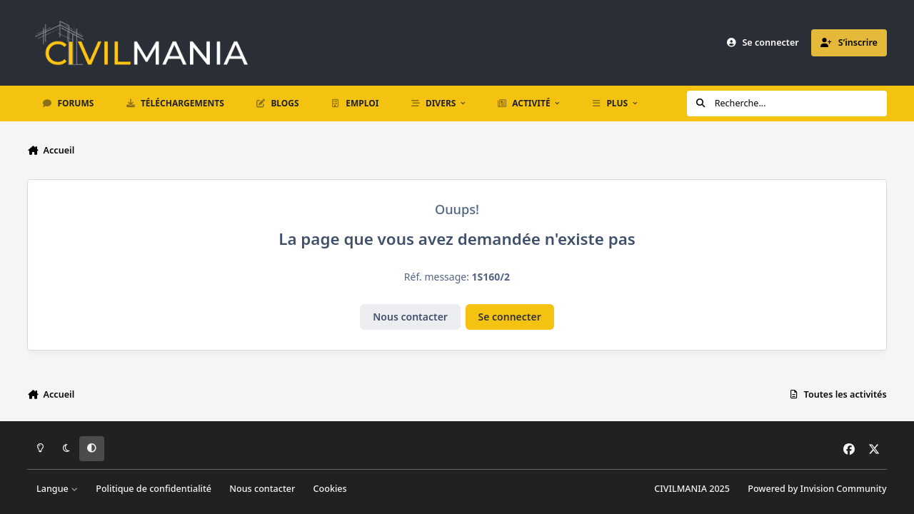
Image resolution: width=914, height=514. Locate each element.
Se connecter (509, 316)
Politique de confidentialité (153, 489)
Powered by (817, 489)
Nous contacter (410, 316)
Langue (57, 489)
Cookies (330, 489)
